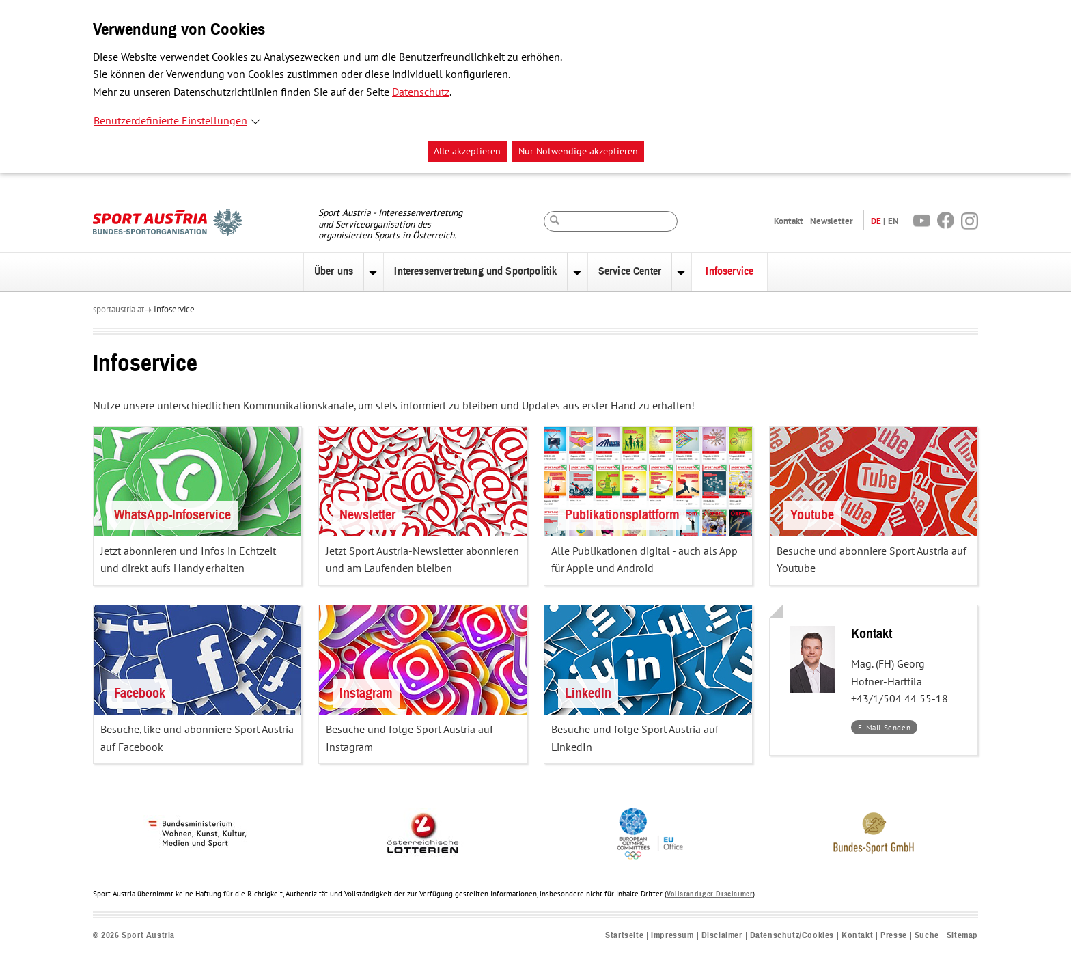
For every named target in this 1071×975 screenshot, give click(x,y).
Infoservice (729, 271)
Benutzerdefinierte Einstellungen (170, 121)
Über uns (333, 271)
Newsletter (831, 221)
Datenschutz (420, 92)
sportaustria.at (118, 309)
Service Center (629, 271)
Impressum (672, 935)
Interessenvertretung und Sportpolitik (475, 271)
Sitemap (962, 935)
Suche (927, 935)
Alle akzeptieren (467, 151)
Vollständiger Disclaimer (710, 894)
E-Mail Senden (887, 728)
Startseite (624, 935)
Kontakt (788, 221)
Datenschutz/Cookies (792, 935)
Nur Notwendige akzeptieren (578, 151)
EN (893, 221)
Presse (893, 935)
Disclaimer (721, 935)
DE (876, 221)
